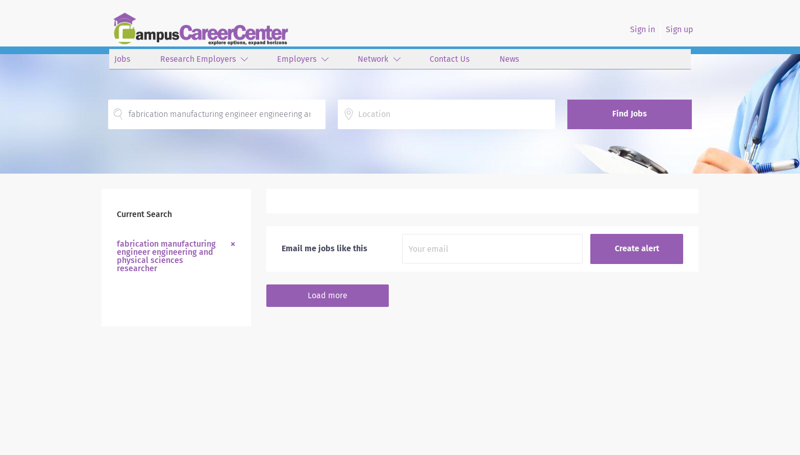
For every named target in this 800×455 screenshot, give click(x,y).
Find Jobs (629, 113)
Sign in (642, 29)
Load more (327, 295)
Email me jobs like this (324, 248)
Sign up (679, 29)
